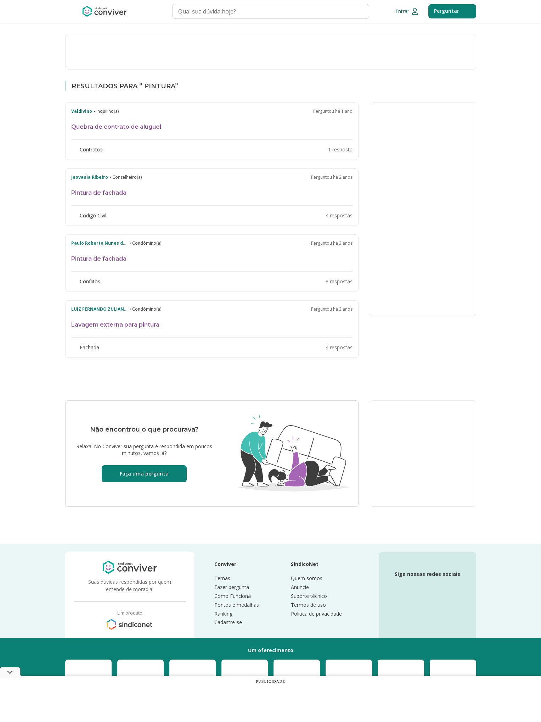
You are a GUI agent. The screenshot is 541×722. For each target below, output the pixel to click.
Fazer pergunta (231, 587)
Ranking (223, 614)
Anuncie (300, 587)
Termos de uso (308, 605)
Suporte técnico (309, 596)
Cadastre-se (228, 622)
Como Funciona (232, 596)
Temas (222, 578)
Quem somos (306, 578)
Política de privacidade (316, 614)
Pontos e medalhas (236, 605)
